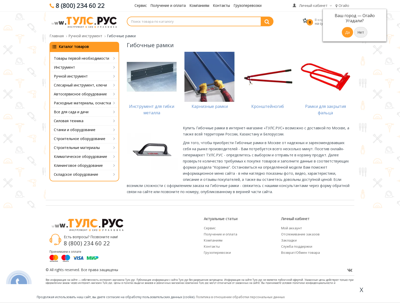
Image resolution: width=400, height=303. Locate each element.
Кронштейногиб (267, 106)
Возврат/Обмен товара (300, 252)
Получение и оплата (168, 5)
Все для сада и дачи (71, 111)
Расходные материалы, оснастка (82, 102)
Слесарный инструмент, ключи (80, 85)
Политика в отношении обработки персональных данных (240, 297)
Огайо (342, 5)
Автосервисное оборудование (80, 94)
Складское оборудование (76, 174)
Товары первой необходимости (81, 58)
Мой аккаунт (291, 228)
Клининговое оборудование (78, 165)
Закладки (289, 240)
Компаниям (199, 5)
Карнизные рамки (210, 106)
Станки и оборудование (74, 129)
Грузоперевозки (247, 5)
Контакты (221, 5)
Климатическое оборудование (80, 156)
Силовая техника (68, 120)
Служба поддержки (296, 246)
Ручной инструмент (71, 76)
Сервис (140, 5)
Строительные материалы (77, 147)
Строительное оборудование (79, 138)
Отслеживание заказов (300, 234)
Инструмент (64, 67)
